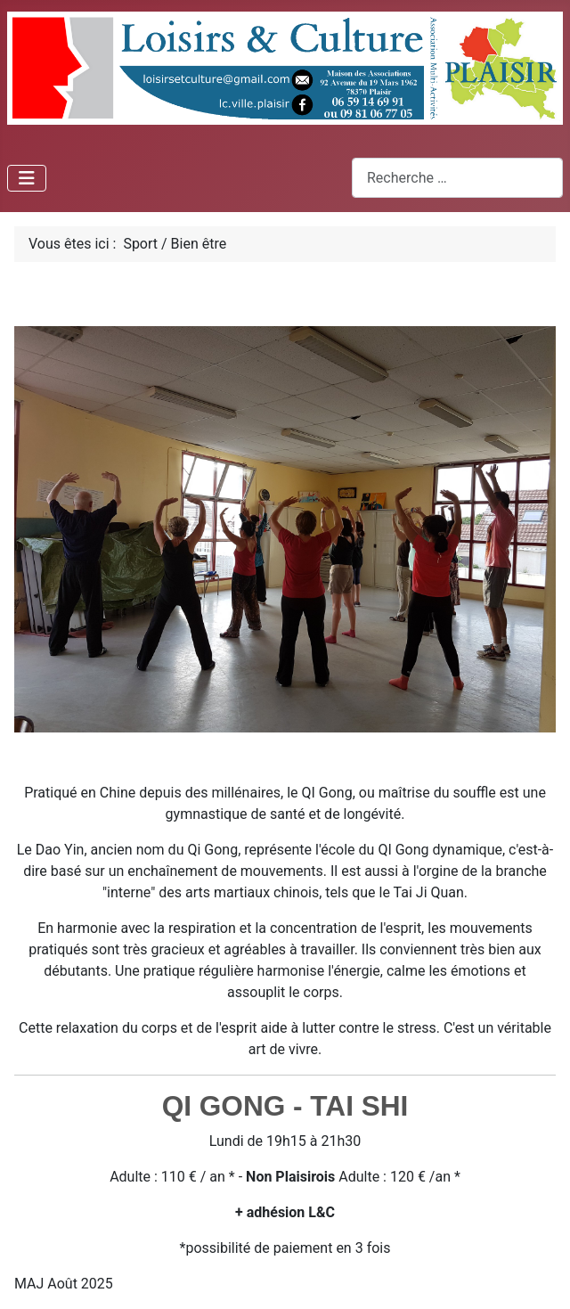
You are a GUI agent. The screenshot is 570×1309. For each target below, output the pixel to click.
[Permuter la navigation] (26, 178)
